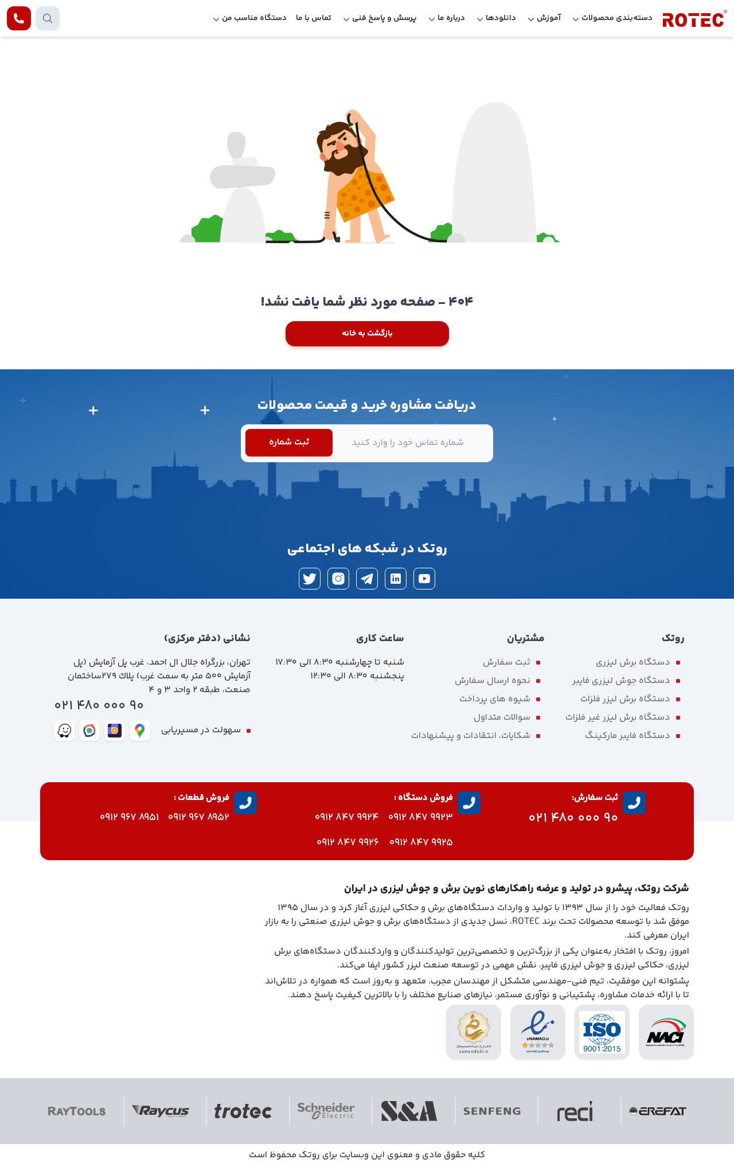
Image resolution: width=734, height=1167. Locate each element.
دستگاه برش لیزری (633, 662)
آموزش (549, 18)
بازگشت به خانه (367, 333)
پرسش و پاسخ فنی (384, 18)
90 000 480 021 (99, 706)
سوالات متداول (502, 718)
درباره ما (451, 18)
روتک (309, 1155)
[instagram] (338, 579)
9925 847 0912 (421, 843)
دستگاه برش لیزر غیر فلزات (617, 718)
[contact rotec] (19, 18)
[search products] (48, 18)
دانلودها (501, 18)
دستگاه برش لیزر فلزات (625, 699)
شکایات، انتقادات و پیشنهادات (470, 736)
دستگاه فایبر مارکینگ (627, 736)
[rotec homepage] (695, 18)
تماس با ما (313, 18)
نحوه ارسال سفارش (492, 681)
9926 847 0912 (348, 843)
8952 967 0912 (198, 818)
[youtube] (424, 579)
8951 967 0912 (129, 818)
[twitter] (310, 579)
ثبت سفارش (506, 662)
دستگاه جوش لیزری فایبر (621, 681)
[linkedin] (396, 579)
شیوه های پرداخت (494, 699)
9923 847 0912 (420, 818)
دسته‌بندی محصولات (617, 18)
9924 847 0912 (347, 818)
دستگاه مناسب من (254, 18)
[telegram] (367, 579)
